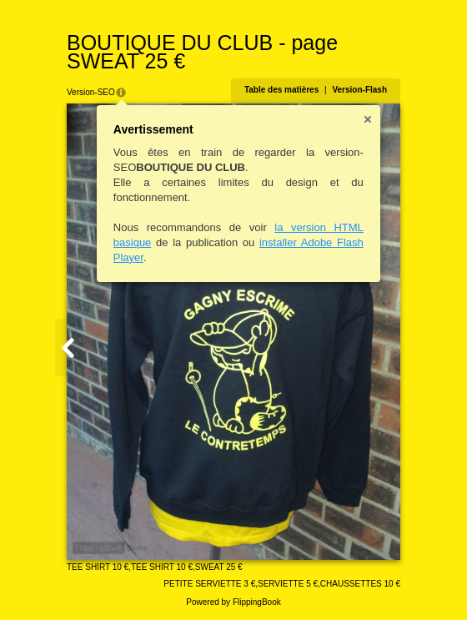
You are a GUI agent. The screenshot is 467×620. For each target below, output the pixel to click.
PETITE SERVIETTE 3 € (209, 583)
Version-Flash (359, 89)
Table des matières (281, 89)
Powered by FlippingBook (233, 602)
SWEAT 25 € (219, 567)
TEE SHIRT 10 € (97, 567)
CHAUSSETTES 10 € (360, 583)
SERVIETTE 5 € (288, 583)
